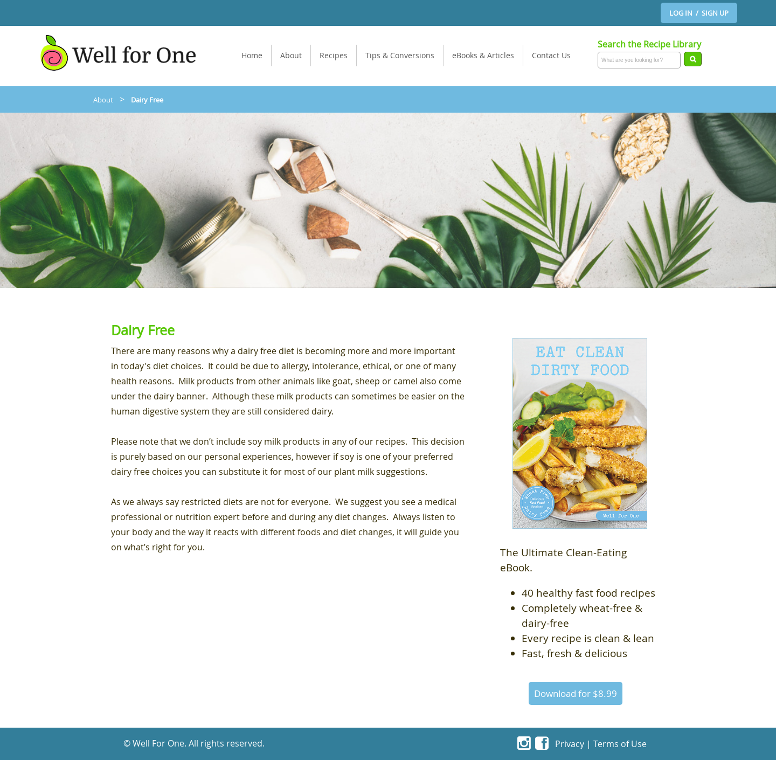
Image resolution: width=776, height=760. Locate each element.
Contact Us (551, 55)
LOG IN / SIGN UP (699, 13)
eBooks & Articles (483, 55)
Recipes (334, 55)
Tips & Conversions (399, 55)
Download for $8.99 (575, 693)
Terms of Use (620, 744)
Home (251, 55)
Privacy (569, 744)
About (291, 55)
